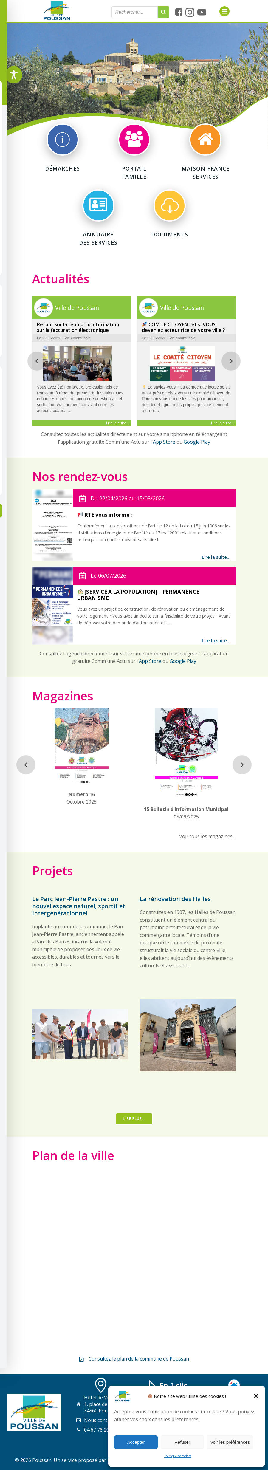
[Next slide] (230, 362)
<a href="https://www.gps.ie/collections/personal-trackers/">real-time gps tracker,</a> (134, 1258)
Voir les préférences (230, 1442)
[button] (256, 1396)
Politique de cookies (177, 1456)
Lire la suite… (216, 558)
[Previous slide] (37, 362)
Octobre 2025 (82, 791)
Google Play (197, 443)
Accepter (136, 1442)
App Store (164, 443)
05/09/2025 (186, 806)
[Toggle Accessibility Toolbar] (13, 75)
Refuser (182, 1442)
